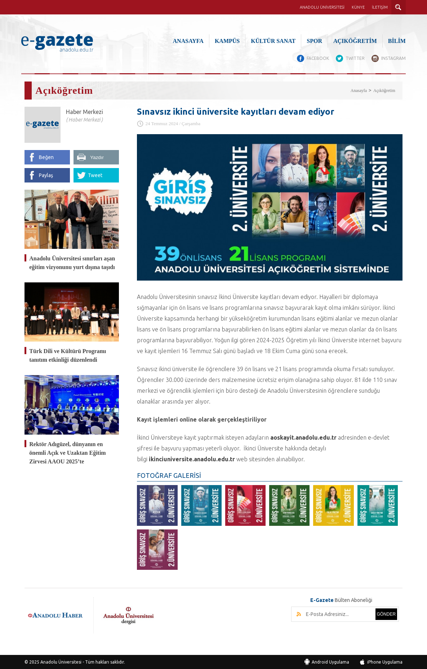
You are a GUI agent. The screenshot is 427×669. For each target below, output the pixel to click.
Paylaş (46, 175)
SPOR (314, 41)
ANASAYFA (188, 41)
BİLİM (397, 41)
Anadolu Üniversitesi (60, 661)
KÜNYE (358, 7)
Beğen (46, 157)
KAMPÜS (227, 41)
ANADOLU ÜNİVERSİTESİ (322, 7)
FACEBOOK (317, 58)
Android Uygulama (330, 661)
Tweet (95, 175)
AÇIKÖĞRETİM (355, 41)
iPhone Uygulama (384, 661)
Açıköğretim (384, 90)
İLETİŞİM (380, 7)
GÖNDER (386, 613)
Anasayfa (359, 90)
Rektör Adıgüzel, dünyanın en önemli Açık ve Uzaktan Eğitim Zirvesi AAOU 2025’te (67, 452)
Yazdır (97, 157)
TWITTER (354, 58)
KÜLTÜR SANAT (273, 41)
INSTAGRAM (393, 58)
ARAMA (398, 7)
